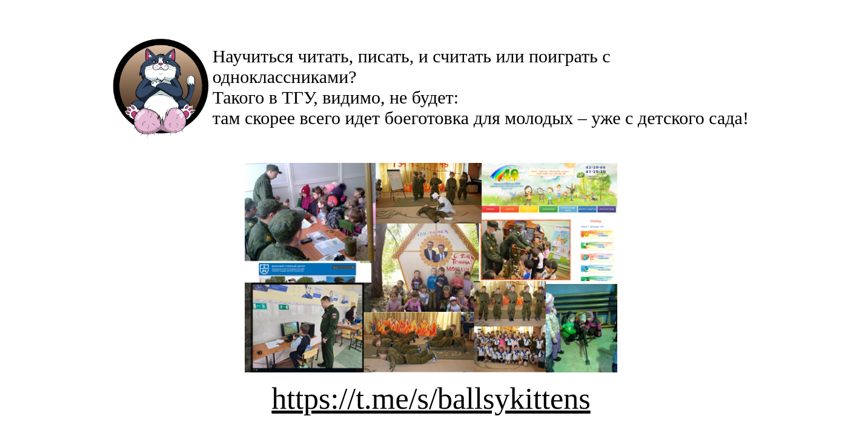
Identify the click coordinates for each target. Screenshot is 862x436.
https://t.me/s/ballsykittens (430, 398)
